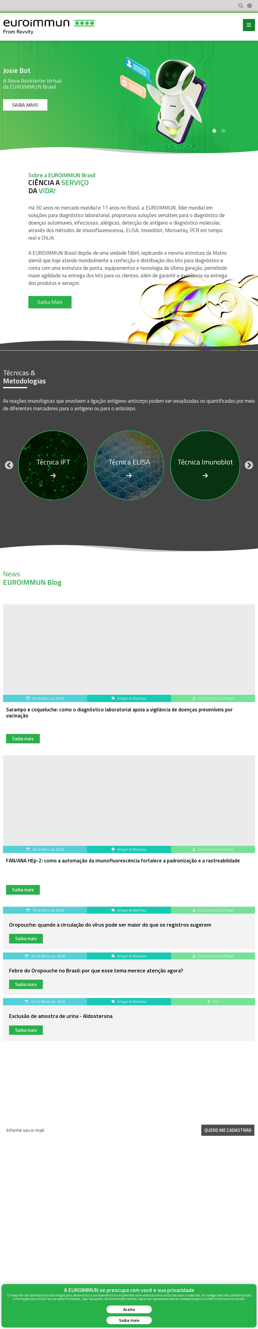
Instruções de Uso (18, 1260)
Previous (9, 465)
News (8, 1246)
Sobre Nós (12, 1253)
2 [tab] (223, 131)
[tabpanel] (129, 96)
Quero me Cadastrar (227, 1130)
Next (249, 465)
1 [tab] (214, 131)
